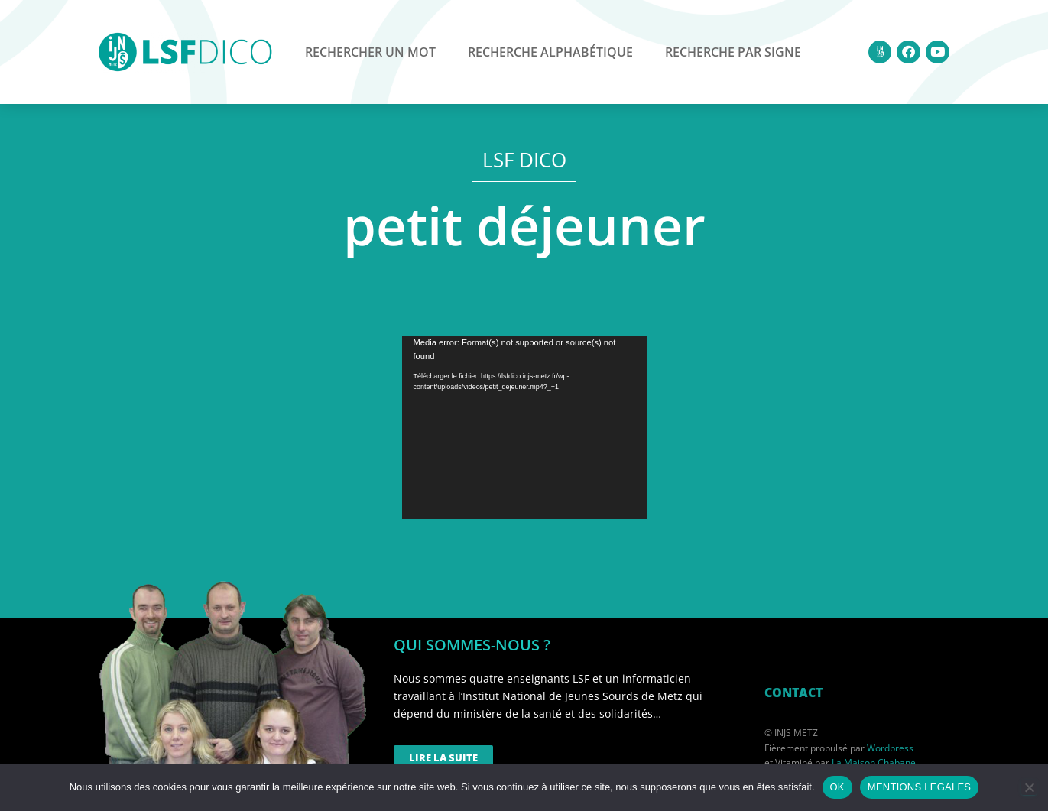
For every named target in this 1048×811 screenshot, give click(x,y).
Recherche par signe (733, 52)
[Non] (1029, 787)
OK (837, 787)
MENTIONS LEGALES (919, 787)
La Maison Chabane (874, 762)
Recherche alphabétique (550, 52)
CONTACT (793, 692)
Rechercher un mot (370, 52)
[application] (524, 427)
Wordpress (890, 747)
